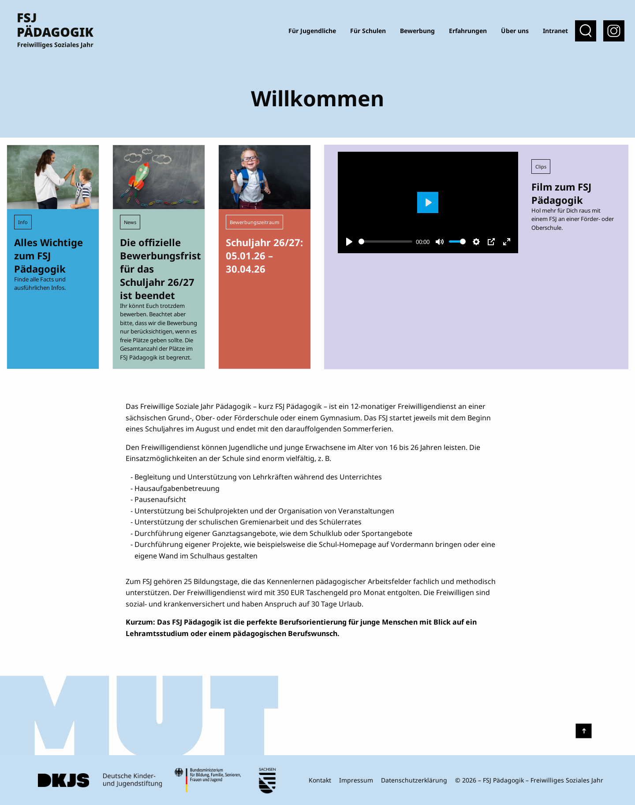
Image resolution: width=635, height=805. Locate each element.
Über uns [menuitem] (515, 30)
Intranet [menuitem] (555, 30)
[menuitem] (613, 30)
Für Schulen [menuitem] (368, 30)
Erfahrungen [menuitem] (468, 30)
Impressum (356, 780)
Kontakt (320, 780)
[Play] (349, 242)
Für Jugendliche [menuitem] (312, 30)
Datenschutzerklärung (414, 780)
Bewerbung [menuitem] (417, 30)
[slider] (385, 241)
